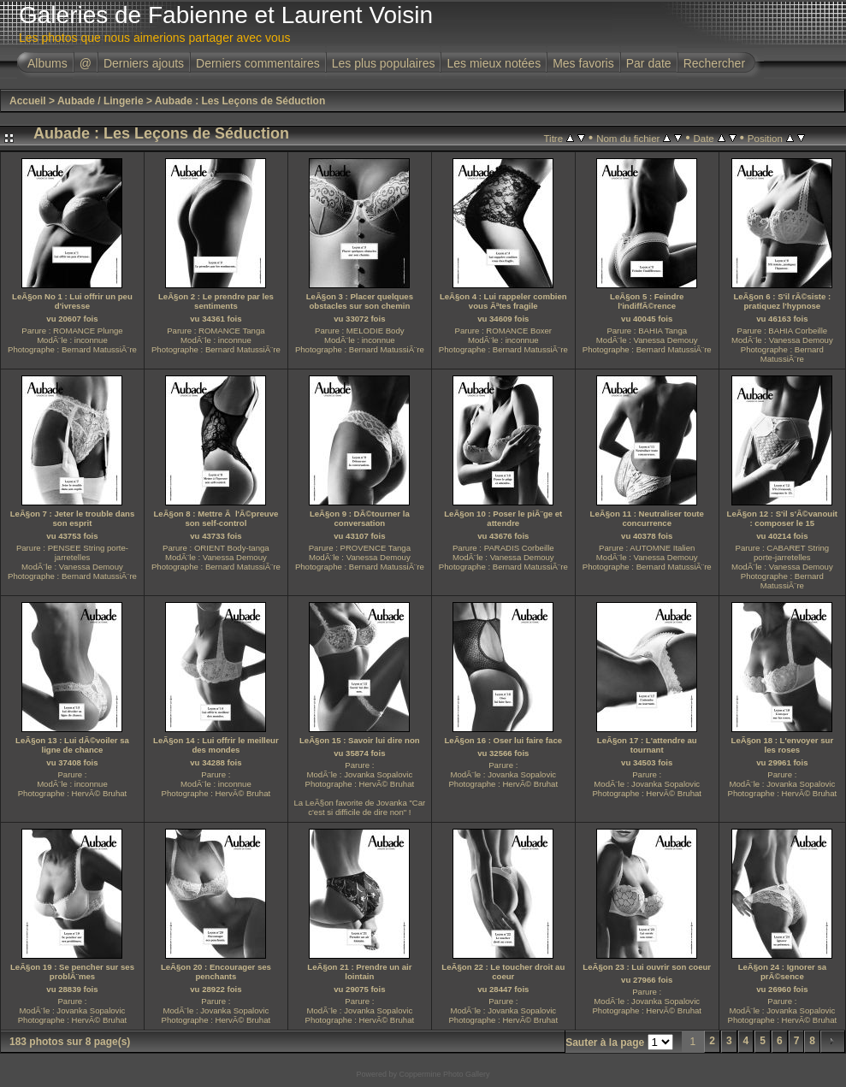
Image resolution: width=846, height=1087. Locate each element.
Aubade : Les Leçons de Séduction (240, 101)
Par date (648, 63)
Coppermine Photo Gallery (444, 1074)
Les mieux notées (494, 63)
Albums (47, 63)
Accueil (27, 101)
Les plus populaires (383, 63)
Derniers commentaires (258, 63)
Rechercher (714, 63)
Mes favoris (583, 63)
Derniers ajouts (144, 63)
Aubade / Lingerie (100, 101)
